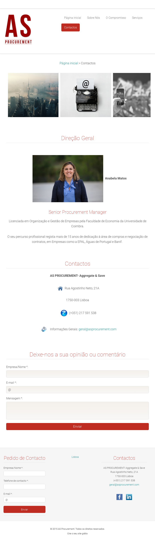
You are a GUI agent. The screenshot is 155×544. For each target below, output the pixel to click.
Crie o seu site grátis (77, 533)
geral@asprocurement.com (97, 329)
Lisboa (75, 457)
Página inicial (69, 63)
